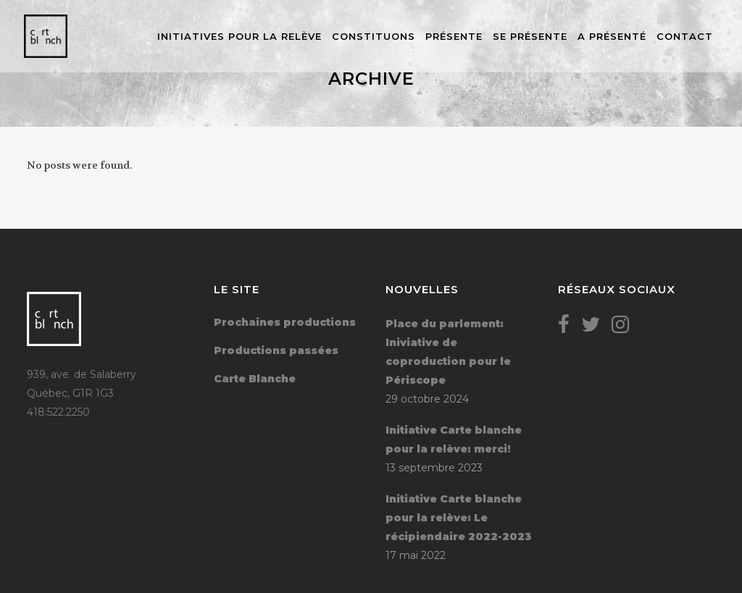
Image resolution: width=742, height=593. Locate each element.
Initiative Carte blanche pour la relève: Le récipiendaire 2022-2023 (458, 517)
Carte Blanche (255, 378)
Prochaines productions (285, 322)
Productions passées (276, 350)
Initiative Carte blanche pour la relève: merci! (453, 439)
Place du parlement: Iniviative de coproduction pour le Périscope (448, 352)
